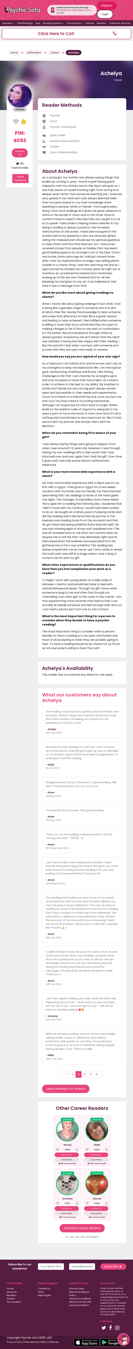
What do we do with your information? (80, 1303)
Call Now (20, 153)
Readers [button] (8, 23)
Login (104, 14)
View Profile (66, 1159)
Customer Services (119, 23)
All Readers (34, 52)
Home (14, 52)
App (38, 23)
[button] (66, 33)
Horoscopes (14, 1301)
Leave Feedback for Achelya (65, 1089)
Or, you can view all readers (82, 1237)
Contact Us (44, 1288)
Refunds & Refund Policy (79, 1294)
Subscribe (113, 1266)
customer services (116, 1305)
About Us (12, 1292)
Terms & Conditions (80, 1298)
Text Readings (25, 23)
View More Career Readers (82, 1228)
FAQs (41, 1292)
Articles (90, 23)
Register (106, 5)
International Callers (35, 1341)
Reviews (101, 23)
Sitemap (54, 1341)
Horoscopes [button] (74, 23)
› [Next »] (102, 1074)
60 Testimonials (19, 166)
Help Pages (44, 1295)
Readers (11, 1295)
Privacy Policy (76, 1288)
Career (54, 52)
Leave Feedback (20, 178)
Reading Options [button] (53, 23)
